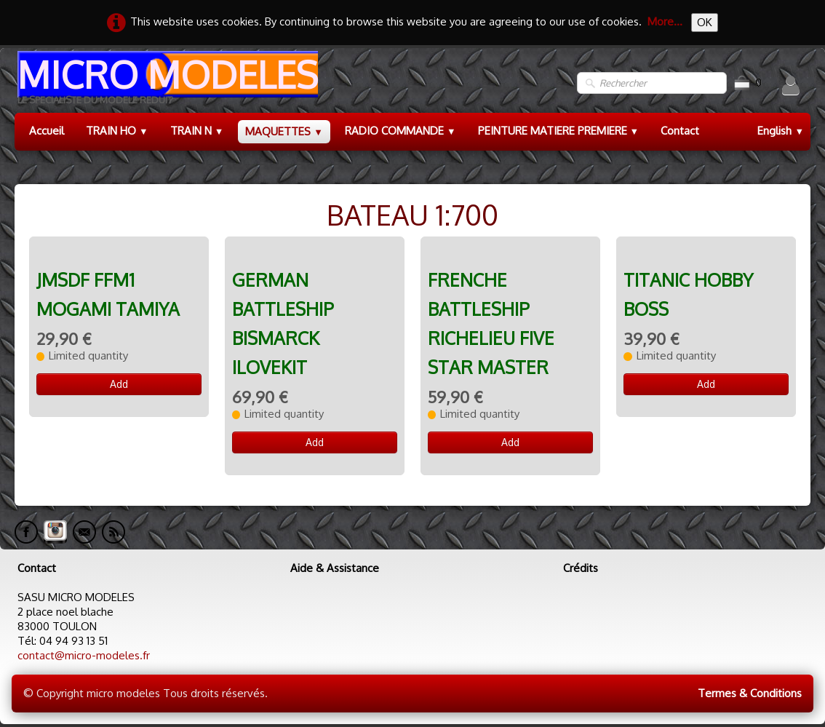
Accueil (46, 131)
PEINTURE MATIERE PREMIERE (558, 131)
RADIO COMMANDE (400, 131)
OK (704, 22)
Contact (680, 131)
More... (664, 21)
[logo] (166, 83)
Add (119, 384)
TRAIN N (197, 131)
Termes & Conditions (750, 693)
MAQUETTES (284, 131)
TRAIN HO (117, 131)
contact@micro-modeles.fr (83, 655)
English (780, 131)
